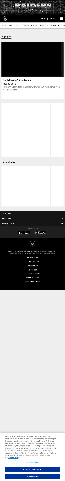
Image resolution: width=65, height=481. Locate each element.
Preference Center (32, 267)
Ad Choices (32, 255)
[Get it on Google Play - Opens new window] (40, 220)
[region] (32, 457)
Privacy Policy (32, 243)
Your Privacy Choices (32, 259)
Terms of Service (32, 247)
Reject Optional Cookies (32, 469)
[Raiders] (32, 230)
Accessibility (32, 251)
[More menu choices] (61, 18)
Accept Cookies (32, 476)
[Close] (61, 436)
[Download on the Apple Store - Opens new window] (24, 219)
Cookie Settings (32, 263)
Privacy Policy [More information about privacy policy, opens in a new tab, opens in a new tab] (13, 458)
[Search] (57, 18)
